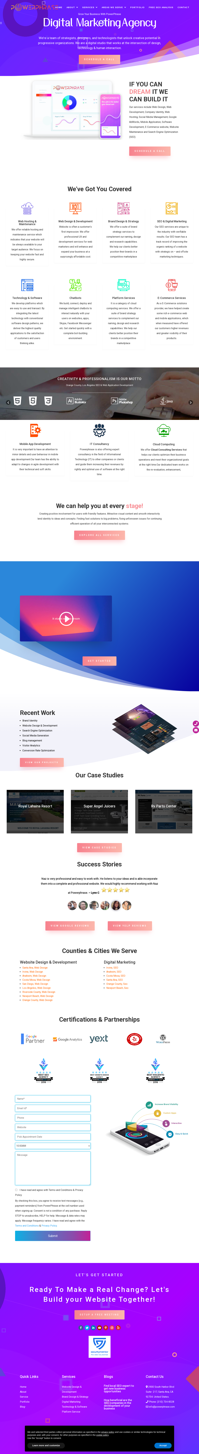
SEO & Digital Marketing (172, 221)
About (71, 7)
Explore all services (99, 535)
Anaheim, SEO (113, 971)
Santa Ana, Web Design (35, 967)
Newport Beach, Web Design (37, 996)
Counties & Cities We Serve (99, 951)
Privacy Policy (49, 1225)
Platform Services (123, 298)
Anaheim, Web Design (34, 975)
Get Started (99, 661)
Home (58, 7)
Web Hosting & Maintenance (27, 223)
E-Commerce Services (172, 298)
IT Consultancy (99, 444)
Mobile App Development (35, 444)
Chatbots (75, 298)
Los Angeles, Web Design (36, 987)
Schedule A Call (99, 59)
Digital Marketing (71, 1401)
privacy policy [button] (107, 1432)
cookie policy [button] (102, 1435)
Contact (183, 7)
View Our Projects (41, 762)
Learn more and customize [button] (46, 1445)
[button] (8, 402)
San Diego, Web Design (35, 983)
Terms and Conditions (27, 1225)
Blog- (23, 1406)
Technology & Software (27, 298)
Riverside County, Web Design (38, 992)
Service (24, 1396)
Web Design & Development (75, 221)
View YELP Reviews (130, 925)
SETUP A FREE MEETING (99, 1314)
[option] (32, 401)
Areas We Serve (112, 7)
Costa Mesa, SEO (115, 975)
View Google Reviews (70, 925)
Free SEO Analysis (161, 7)
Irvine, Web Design (32, 971)
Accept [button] (163, 1445)
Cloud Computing (164, 444)
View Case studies (99, 847)
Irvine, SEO (112, 967)
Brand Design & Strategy (123, 221)
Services (88, 7)
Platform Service (71, 1411)
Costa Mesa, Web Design (36, 979)
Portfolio (137, 7)
